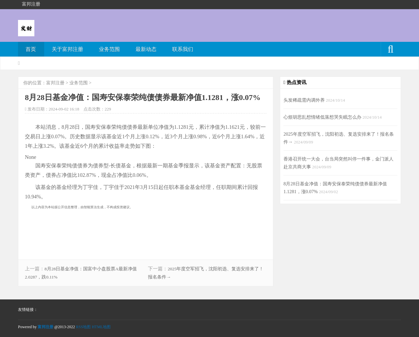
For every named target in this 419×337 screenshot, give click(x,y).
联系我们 (182, 49)
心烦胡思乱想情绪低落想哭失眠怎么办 (323, 117)
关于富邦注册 (67, 49)
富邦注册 (55, 82)
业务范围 (109, 49)
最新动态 (146, 49)
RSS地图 (83, 327)
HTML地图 (101, 327)
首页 (31, 49)
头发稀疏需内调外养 (304, 100)
